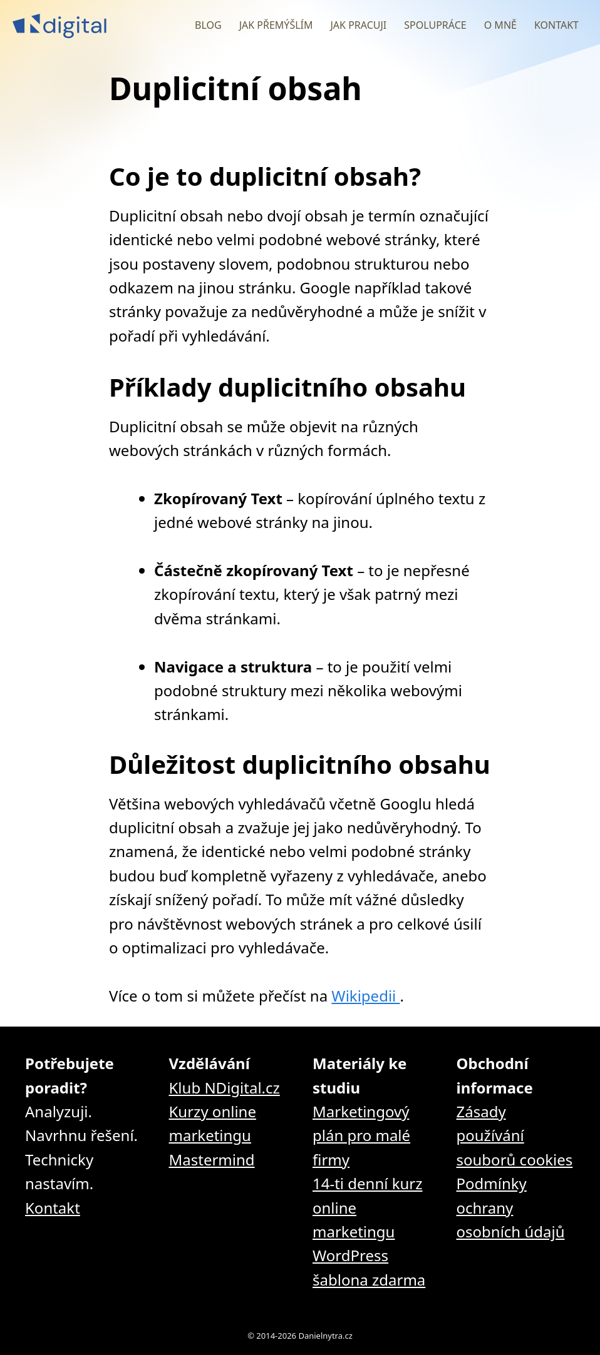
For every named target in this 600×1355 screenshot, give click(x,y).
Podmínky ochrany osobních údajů (511, 1207)
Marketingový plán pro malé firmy (361, 1135)
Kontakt (556, 25)
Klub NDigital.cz (224, 1087)
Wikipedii (365, 995)
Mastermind (212, 1159)
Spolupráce (435, 25)
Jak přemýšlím (276, 25)
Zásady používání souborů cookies (515, 1135)
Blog (208, 25)
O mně (500, 25)
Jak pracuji (358, 25)
